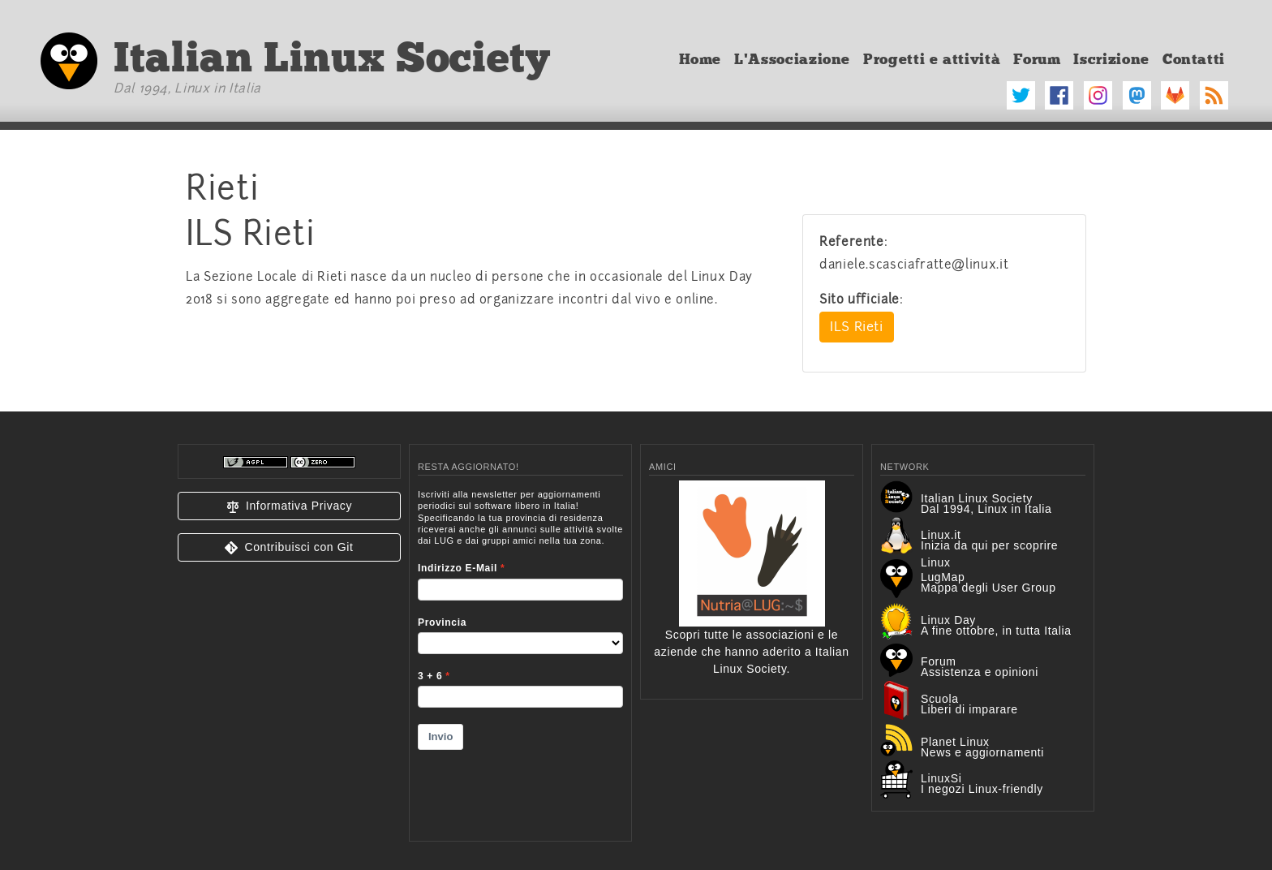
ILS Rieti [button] (856, 326)
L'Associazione (792, 59)
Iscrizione (1111, 59)
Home (700, 59)
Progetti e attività (931, 59)
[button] (289, 506)
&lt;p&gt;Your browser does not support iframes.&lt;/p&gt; (520, 654)
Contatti (1193, 59)
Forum (1036, 59)
